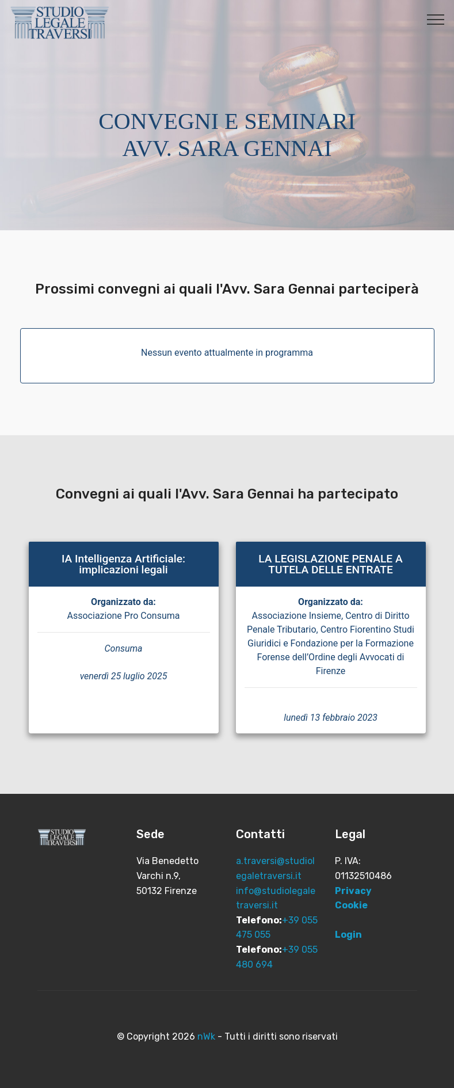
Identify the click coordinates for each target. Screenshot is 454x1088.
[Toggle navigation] (436, 19)
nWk (206, 1036)
